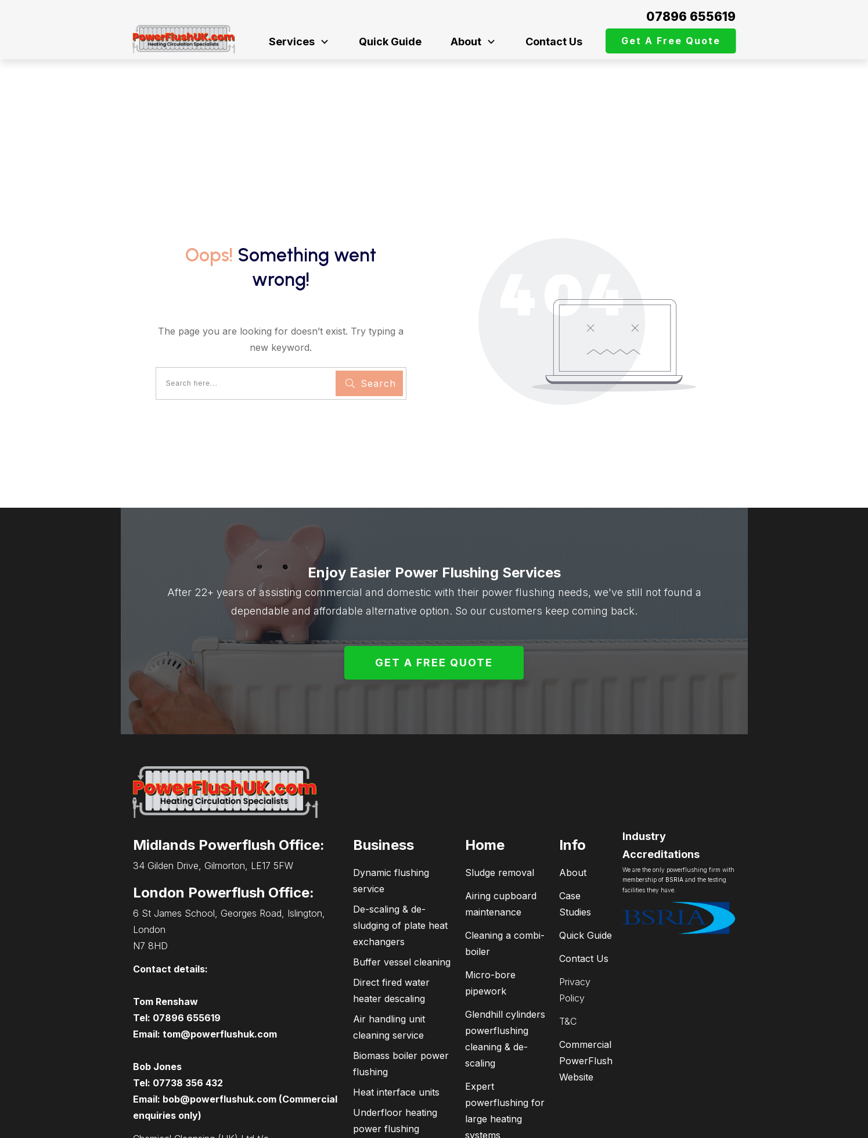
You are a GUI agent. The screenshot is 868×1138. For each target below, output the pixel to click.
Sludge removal (499, 796)
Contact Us (583, 882)
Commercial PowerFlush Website (586, 984)
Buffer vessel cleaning (402, 885)
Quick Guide (585, 858)
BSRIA (674, 803)
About (572, 796)
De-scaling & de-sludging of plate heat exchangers (400, 849)
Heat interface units (396, 1015)
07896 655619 (691, 16)
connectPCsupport (682, 1123)
